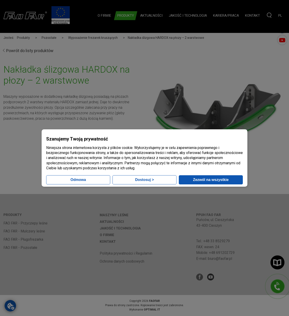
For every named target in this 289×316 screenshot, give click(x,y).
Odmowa (78, 180)
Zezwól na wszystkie (211, 180)
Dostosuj (144, 180)
